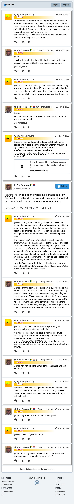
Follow (62, 186)
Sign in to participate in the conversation (37, 469)
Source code (60, 492)
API (2, 494)
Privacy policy (6, 484)
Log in (55, 5)
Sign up (66, 5)
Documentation (7, 492)
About (57, 482)
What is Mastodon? (37, 478)
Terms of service (7, 482)
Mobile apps (60, 494)
